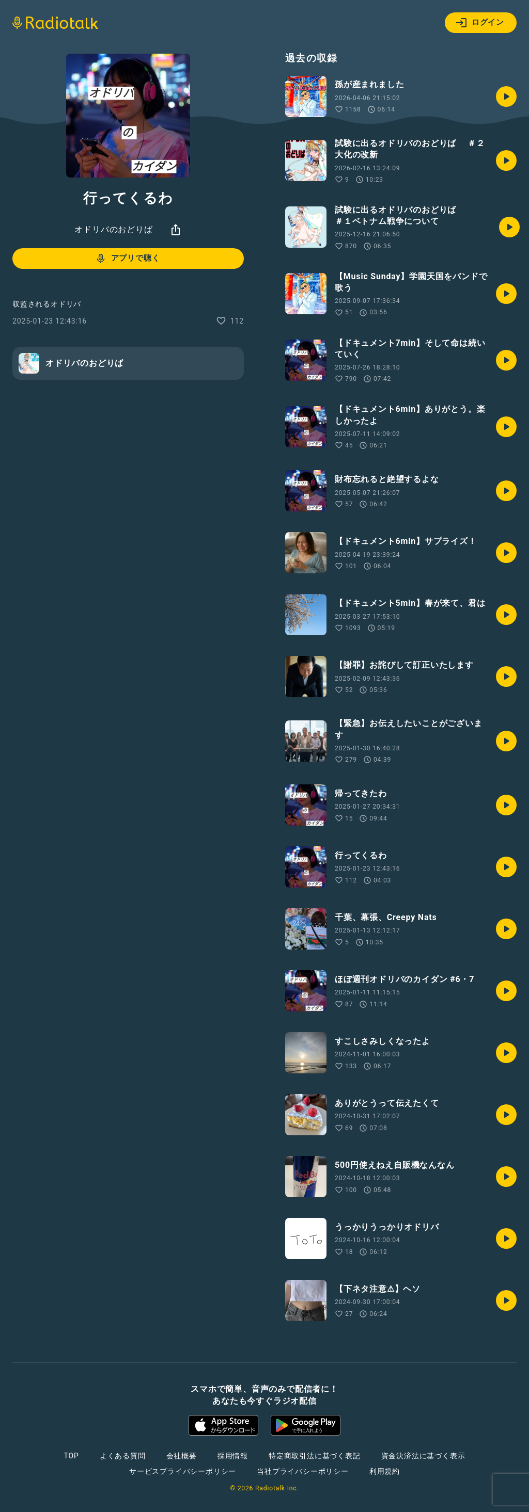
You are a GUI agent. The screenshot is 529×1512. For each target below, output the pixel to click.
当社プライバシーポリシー (303, 1471)
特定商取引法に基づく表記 (315, 1456)
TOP (71, 1456)
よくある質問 (123, 1456)
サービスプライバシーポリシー (182, 1471)
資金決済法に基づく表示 (423, 1456)
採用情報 (232, 1456)
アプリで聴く (127, 258)
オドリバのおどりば (113, 229)
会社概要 (181, 1456)
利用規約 (384, 1471)
